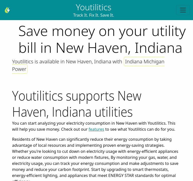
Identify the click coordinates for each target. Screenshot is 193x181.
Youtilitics (94, 7)
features (96, 129)
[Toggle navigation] (183, 10)
